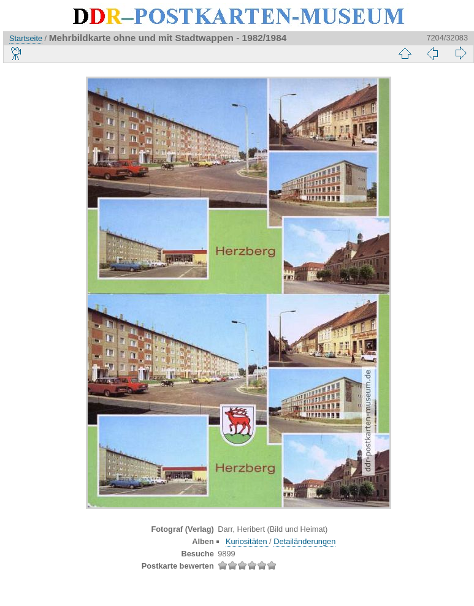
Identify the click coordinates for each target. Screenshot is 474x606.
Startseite (25, 38)
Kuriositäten (247, 541)
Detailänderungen (304, 541)
